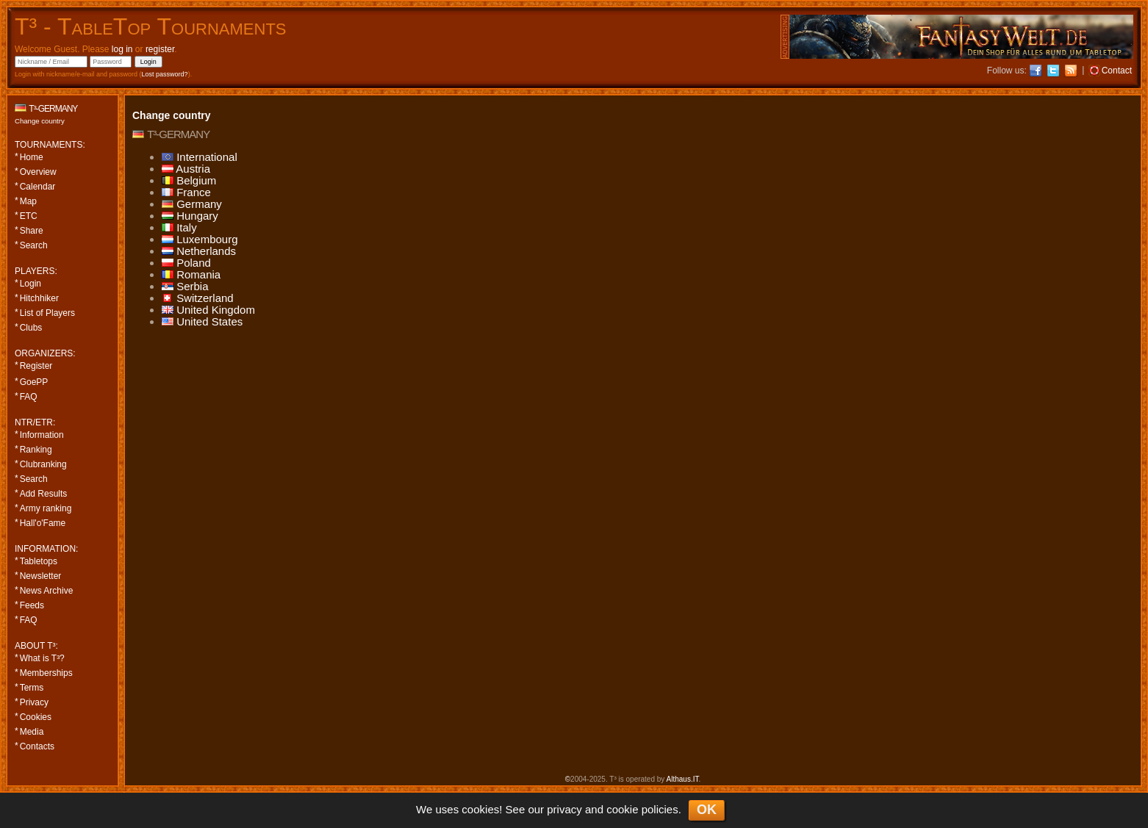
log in (122, 49)
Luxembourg (200, 239)
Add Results (44, 494)
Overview (38, 172)
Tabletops (38, 561)
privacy (564, 809)
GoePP (34, 382)
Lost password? (165, 74)
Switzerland (198, 298)
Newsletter (41, 576)
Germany (192, 204)
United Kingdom (208, 309)
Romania (191, 274)
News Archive (46, 591)
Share (31, 231)
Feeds (32, 605)
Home (31, 157)
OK (707, 809)
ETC (28, 216)
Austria (186, 168)
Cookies (35, 717)
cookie (622, 809)
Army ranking (46, 508)
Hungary (190, 215)
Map (28, 201)
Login (30, 283)
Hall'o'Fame (43, 523)
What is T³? (42, 658)
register (160, 49)
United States (202, 321)
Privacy (34, 702)
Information (42, 435)
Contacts (37, 746)
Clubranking (43, 464)
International (199, 157)
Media (32, 732)
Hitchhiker (39, 298)
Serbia (185, 286)
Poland (186, 262)
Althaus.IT (683, 779)
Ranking (36, 449)
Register (36, 366)
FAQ (28, 397)
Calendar (38, 186)
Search (34, 245)
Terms (32, 688)
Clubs (31, 328)
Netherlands (199, 251)
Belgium (189, 180)
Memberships (46, 673)
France (186, 192)
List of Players (47, 313)
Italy (179, 227)
